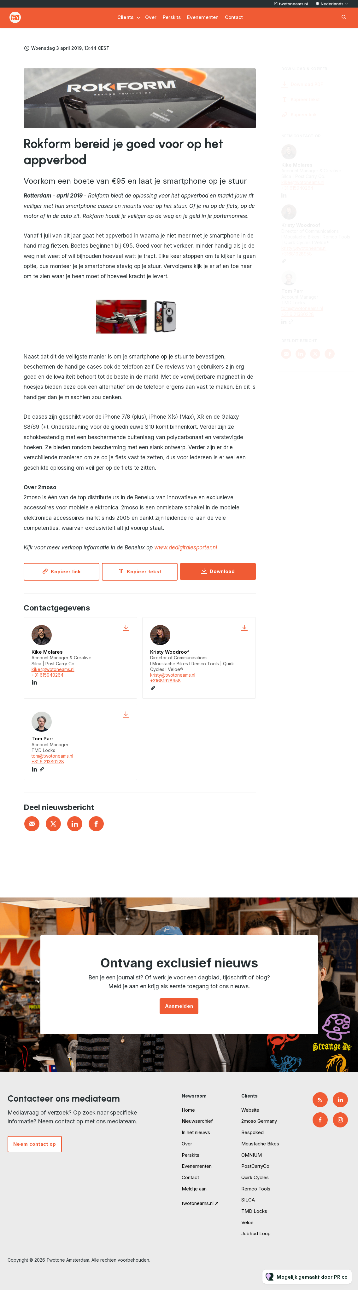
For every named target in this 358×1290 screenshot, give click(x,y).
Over (150, 17)
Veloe (247, 1222)
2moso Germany (259, 1121)
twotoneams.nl (293, 3)
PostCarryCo (255, 1166)
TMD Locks (254, 1211)
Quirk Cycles (255, 1177)
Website (250, 1110)
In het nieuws (196, 1132)
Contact (234, 17)
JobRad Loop (256, 1233)
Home (188, 1110)
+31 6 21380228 (48, 761)
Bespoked (252, 1132)
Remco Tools (255, 1189)
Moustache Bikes (260, 1144)
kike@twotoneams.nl (53, 669)
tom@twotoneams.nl (52, 756)
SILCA (248, 1200)
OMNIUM (251, 1155)
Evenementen (203, 17)
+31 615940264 (47, 675)
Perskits (172, 17)
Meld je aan (194, 1189)
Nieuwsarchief (197, 1121)
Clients (125, 17)
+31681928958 (165, 680)
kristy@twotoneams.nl (172, 675)
